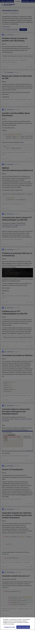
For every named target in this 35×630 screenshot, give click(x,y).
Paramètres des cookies (9, 627)
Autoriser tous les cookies (23, 627)
